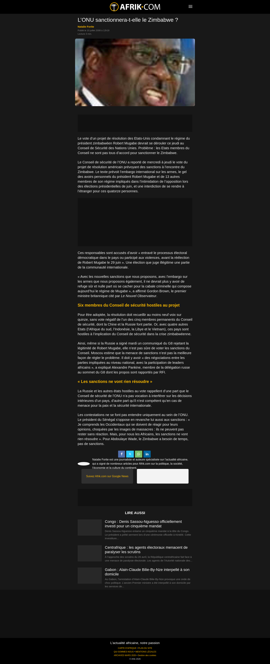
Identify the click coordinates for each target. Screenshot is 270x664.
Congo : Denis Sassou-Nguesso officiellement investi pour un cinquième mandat (143, 523)
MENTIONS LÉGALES (146, 652)
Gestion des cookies (147, 655)
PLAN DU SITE (145, 648)
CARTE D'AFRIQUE (127, 648)
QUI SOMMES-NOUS (124, 652)
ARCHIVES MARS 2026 (125, 655)
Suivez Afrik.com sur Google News (107, 476)
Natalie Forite (86, 26)
